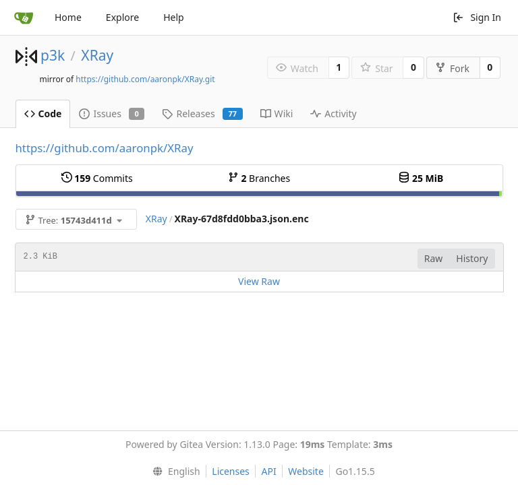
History (472, 258)
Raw (433, 258)
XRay (97, 55)
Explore (122, 17)
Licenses (231, 471)
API (268, 471)
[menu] (173, 471)
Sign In (477, 17)
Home (68, 17)
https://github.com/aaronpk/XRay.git (145, 79)
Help (173, 17)
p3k (52, 55)
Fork (452, 68)
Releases (202, 113)
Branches (259, 178)
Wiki (276, 113)
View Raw (259, 281)
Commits (97, 178)
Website (306, 471)
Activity (333, 113)
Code (43, 113)
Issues (111, 113)
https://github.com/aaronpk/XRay (105, 148)
